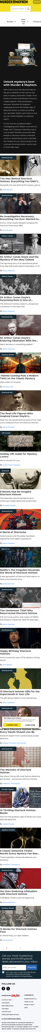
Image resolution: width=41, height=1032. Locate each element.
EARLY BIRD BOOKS (7, 1006)
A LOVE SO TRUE (6, 1000)
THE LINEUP (5, 1008)
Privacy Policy (29, 1004)
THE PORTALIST (6, 1011)
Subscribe (37, 2)
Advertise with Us (30, 999)
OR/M (26, 1007)
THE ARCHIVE (5, 1003)
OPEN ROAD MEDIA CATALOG (10, 1014)
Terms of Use (28, 1001)
